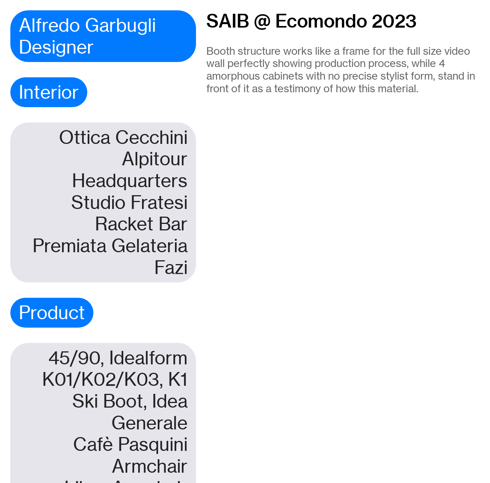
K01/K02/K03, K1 (115, 379)
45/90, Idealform (118, 358)
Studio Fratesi (129, 202)
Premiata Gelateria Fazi (110, 257)
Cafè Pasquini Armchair (130, 455)
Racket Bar (141, 224)
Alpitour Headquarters (130, 170)
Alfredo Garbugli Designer (87, 36)
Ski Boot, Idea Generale (130, 412)
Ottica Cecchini (123, 137)
